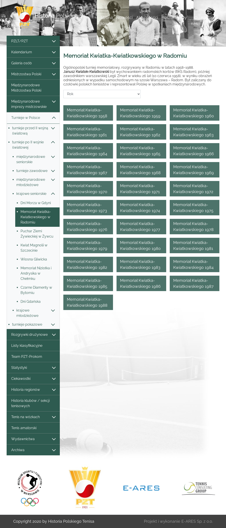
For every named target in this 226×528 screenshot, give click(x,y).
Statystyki (33, 368)
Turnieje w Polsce (33, 118)
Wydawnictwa (33, 439)
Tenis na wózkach (33, 417)
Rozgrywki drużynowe (33, 334)
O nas (194, 20)
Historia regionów (33, 390)
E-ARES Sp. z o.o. (197, 521)
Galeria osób (33, 63)
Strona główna (106, 20)
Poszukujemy (174, 17)
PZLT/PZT (33, 41)
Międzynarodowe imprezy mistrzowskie (33, 104)
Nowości (124, 17)
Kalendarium (33, 52)
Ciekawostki (33, 379)
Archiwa (33, 450)
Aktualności (147, 17)
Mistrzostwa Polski (33, 74)
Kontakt (208, 17)
